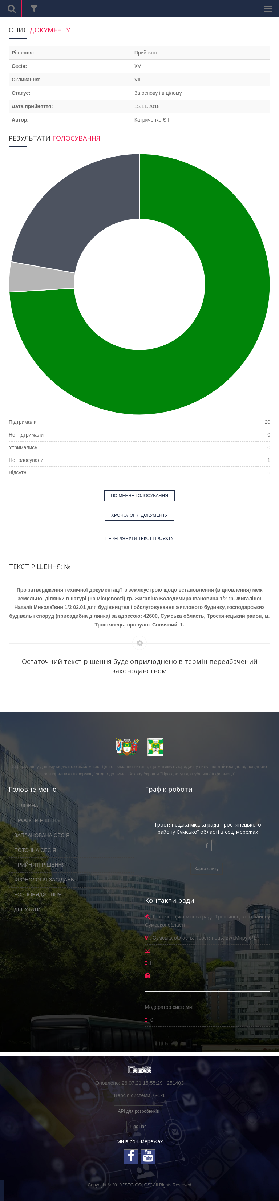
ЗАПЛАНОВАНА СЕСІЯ (41, 835)
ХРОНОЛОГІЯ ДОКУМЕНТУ (139, 515)
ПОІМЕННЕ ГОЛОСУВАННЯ (139, 495)
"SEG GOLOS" (137, 1185)
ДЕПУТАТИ (27, 909)
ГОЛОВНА (26, 805)
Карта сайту (206, 868)
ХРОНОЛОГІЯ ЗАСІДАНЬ (44, 880)
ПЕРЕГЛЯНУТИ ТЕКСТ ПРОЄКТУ (139, 538)
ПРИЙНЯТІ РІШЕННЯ (40, 865)
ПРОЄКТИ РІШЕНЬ (37, 820)
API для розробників (138, 1111)
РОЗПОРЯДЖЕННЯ (38, 894)
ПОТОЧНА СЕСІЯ (35, 850)
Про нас (138, 1126)
